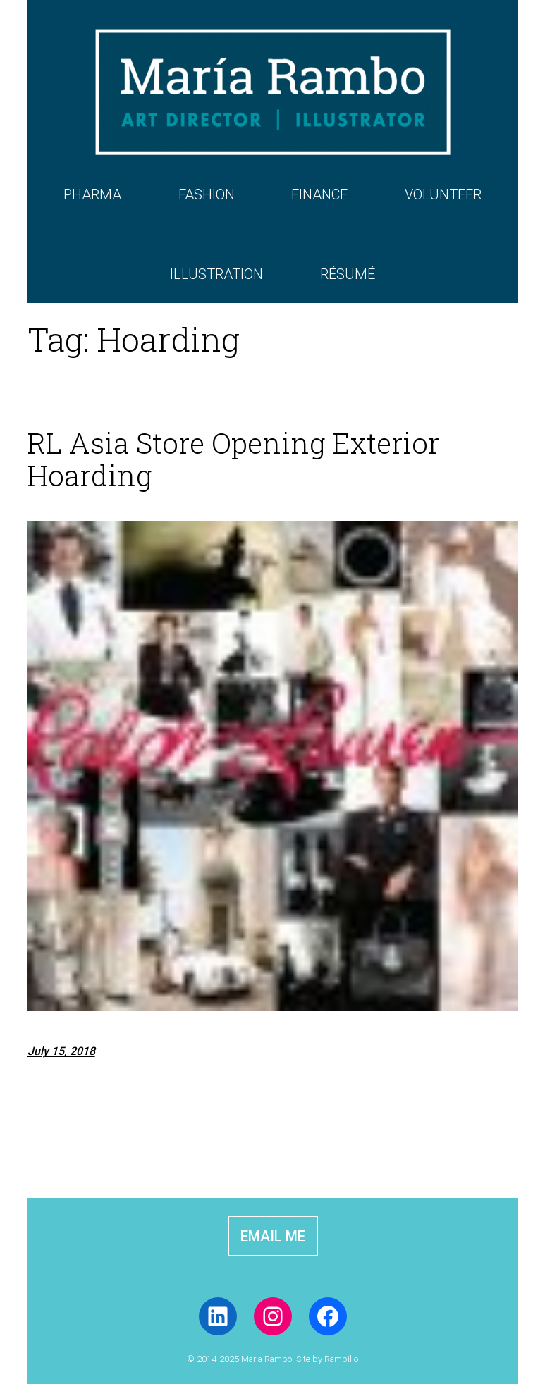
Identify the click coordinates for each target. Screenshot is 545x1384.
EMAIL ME (272, 1236)
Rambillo (341, 1359)
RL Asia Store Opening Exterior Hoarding (233, 459)
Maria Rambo (266, 1359)
